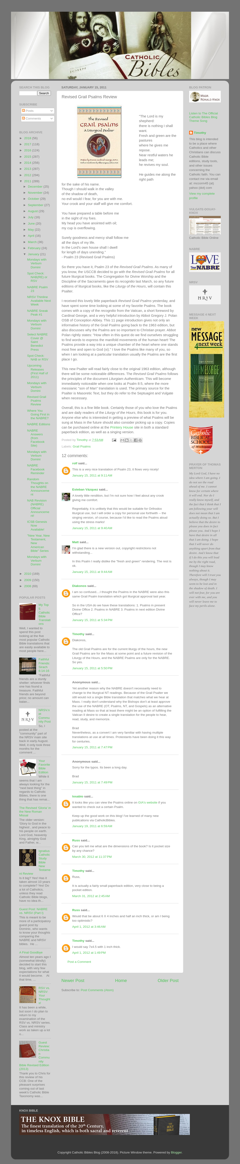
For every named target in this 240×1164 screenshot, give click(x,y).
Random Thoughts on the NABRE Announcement (38, 486)
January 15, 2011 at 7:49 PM (92, 782)
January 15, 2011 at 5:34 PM (92, 620)
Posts (28, 111)
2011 (28, 181)
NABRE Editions (38, 424)
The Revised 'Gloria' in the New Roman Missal (35, 811)
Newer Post (72, 980)
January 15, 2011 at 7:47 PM (92, 747)
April (31, 235)
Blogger (176, 1152)
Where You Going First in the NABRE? (38, 414)
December (35, 186)
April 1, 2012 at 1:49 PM (89, 952)
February (34, 248)
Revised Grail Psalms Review (36, 400)
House (121, 427)
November (35, 192)
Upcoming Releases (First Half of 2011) (37, 371)
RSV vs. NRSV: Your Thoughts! (44, 995)
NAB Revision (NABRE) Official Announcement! (38, 508)
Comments (31, 118)
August (33, 211)
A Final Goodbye (31, 952)
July (31, 217)
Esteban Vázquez (85, 489)
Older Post (168, 980)
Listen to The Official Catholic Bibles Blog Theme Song (203, 117)
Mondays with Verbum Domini (37, 263)
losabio (77, 796)
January (34, 254)
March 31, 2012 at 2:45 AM (91, 896)
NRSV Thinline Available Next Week (39, 300)
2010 (28, 573)
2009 (28, 580)
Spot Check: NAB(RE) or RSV (37, 277)
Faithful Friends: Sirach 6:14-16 (44, 665)
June (32, 223)
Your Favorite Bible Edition (44, 766)
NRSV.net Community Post (44, 715)
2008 (28, 586)
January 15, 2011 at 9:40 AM (92, 528)
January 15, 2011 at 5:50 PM (92, 668)
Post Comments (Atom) (97, 990)
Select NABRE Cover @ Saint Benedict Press (37, 342)
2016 (28, 150)
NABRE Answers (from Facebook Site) (36, 438)
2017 (28, 144)
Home (121, 980)
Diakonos (79, 586)
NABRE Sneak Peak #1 (37, 312)
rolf (74, 463)
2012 (28, 175)
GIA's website (147, 802)
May (31, 229)
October (34, 198)
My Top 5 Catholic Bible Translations (44, 614)
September (36, 205)
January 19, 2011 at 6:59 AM (92, 826)
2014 (28, 162)
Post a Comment (79, 962)
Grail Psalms (82, 446)
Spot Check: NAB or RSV (37, 357)
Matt (75, 542)
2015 (28, 156)
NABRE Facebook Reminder (36, 469)
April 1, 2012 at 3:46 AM (88, 926)
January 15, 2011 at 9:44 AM (92, 572)
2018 (28, 138)
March (33, 242)
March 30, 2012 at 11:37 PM (92, 856)
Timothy (78, 634)
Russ (76, 840)
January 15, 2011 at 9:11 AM (92, 475)
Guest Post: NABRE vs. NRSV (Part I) (33, 911)
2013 (28, 169)
